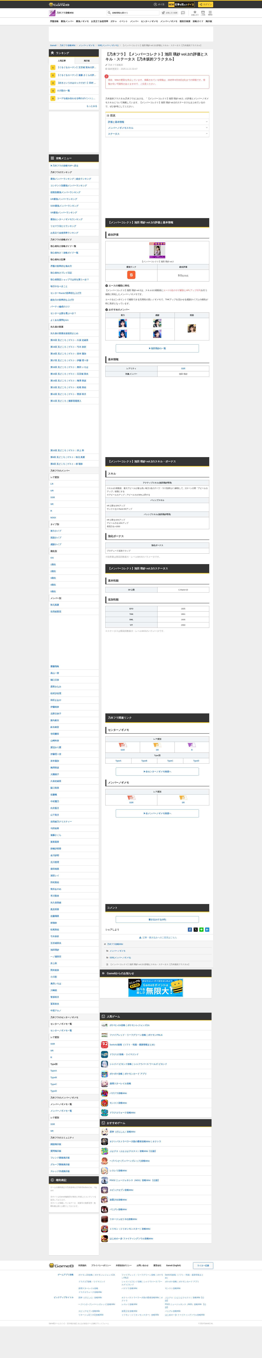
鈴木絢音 (54, 727)
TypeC (170, 761)
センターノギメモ (149, 21)
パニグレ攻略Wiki (173, 1311)
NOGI (53, 517)
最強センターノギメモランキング (66, 219)
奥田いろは (55, 983)
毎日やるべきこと (59, 286)
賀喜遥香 (54, 842)
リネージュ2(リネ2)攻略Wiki (90, 1315)
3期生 (53, 578)
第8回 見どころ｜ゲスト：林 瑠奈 (66, 464)
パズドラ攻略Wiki (129, 1288)
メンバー (134, 21)
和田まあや (55, 700)
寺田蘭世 (54, 734)
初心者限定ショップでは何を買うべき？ (69, 279)
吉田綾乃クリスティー (61, 821)
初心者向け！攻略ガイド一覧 (64, 253)
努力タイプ (55, 531)
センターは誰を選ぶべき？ (63, 313)
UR (52, 490)
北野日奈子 (55, 713)
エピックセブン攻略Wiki (89, 1311)
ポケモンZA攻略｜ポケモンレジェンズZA (96, 1275)
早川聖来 (54, 896)
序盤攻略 (54, 21)
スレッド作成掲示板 (60, 1171)
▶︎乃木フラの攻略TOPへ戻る (64, 165)
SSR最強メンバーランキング (64, 206)
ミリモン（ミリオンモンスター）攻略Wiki (140, 1315)
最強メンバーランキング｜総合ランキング (70, 179)
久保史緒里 (55, 781)
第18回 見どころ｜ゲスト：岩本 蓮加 (68, 353)
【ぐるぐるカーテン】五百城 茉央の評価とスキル (78, 67)
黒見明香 (54, 909)
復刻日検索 (185, 21)
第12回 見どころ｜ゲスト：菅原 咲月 (68, 394)
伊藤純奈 (54, 707)
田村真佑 (54, 882)
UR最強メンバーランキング (63, 199)
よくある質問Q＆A (59, 320)
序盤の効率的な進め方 (61, 266)
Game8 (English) (173, 1265)
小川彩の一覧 (63, 90)
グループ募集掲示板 (60, 1164)
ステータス (113, 134)
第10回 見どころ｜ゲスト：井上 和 (67, 450)
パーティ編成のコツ (60, 306)
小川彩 (53, 977)
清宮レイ (54, 875)
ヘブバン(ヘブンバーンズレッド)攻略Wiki (96, 1304)
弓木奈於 (54, 936)
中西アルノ (55, 1010)
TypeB (144, 761)
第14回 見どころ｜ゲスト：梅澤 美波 (68, 380)
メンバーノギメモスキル (120, 128)
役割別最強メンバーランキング (65, 192)
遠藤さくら (55, 835)
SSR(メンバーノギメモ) (120, 958)
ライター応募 (203, 1266)
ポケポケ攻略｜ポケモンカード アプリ (182, 1281)
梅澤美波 (54, 767)
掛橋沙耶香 (55, 848)
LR (51, 484)
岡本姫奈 (54, 970)
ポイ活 (158, 4)
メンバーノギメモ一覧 (61, 1111)
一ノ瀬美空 (55, 956)
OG (52, 558)
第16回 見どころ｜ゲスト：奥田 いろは (69, 367)
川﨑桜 (53, 990)
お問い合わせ (142, 1265)
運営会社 (157, 1265)
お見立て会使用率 (99, 21)
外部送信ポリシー (124, 1265)
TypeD (196, 761)
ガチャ (113, 21)
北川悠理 (54, 862)
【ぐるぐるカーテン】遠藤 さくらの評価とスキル (78, 75)
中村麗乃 (54, 801)
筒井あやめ (55, 889)
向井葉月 (54, 808)
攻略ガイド (198, 21)
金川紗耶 (54, 855)
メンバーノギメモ (168, 21)
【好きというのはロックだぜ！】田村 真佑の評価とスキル (78, 83)
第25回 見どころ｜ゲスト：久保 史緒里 (69, 340)
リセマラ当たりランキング (63, 226)
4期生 (53, 585)
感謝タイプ (55, 544)
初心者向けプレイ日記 (61, 273)
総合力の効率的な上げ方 (62, 300)
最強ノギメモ (82, 21)
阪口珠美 (54, 788)
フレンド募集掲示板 (60, 1158)
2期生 (53, 571)
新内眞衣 (54, 720)
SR (51, 504)
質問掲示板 (55, 1151)
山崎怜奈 (54, 740)
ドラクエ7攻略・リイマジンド (91, 1281)
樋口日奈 (54, 680)
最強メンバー (67, 21)
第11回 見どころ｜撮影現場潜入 (65, 401)
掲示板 (209, 21)
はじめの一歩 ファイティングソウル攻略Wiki (185, 1315)
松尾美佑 (54, 929)
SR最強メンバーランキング (63, 212)
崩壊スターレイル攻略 (88, 1288)
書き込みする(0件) (157, 919)
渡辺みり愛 (55, 747)
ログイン (205, 4)
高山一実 (54, 673)
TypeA (118, 761)
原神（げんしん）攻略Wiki (90, 1297)
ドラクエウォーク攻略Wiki (90, 1292)
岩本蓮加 (54, 761)
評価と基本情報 (116, 122)
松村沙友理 (55, 693)
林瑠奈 (53, 923)
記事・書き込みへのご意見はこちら (157, 937)
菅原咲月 (54, 997)
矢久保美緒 (55, 902)
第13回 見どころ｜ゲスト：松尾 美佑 (68, 387)
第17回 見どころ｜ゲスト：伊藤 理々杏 (69, 360)
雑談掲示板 (55, 1144)
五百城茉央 (55, 943)
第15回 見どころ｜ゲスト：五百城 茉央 (69, 374)
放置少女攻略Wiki (129, 1311)
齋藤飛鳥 (54, 666)
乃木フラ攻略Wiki (115, 944)
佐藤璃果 (54, 916)
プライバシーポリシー (101, 1265)
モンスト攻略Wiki (173, 1288)
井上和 (53, 963)
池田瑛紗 (54, 950)
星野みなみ (55, 686)
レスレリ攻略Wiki (129, 1304)
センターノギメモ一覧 (61, 1030)
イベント (123, 21)
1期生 (53, 564)
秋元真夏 (54, 605)
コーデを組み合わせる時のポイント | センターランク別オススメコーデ (78, 98)
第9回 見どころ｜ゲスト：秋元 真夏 (67, 457)
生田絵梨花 (55, 611)
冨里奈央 (54, 1004)
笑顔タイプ (55, 537)
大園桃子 (54, 774)
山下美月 (54, 815)
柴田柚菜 (54, 869)
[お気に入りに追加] (170, 12)
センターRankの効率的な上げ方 (65, 293)
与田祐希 (54, 828)
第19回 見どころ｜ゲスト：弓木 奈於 (68, 347)
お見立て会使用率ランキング (64, 233)
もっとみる (91, 106)
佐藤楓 (53, 794)
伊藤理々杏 (55, 754)
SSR (183, 368)
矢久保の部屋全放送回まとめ (64, 333)
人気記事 (62, 61)
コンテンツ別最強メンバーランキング (68, 185)
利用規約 (82, 1265)
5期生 (53, 591)
